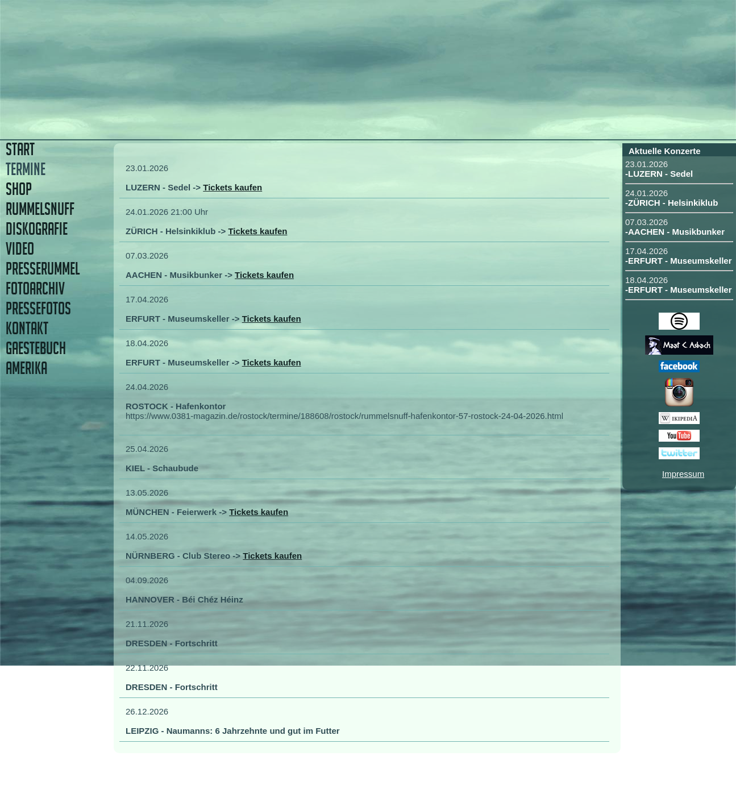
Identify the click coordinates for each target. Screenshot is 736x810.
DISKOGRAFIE (37, 228)
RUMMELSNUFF (40, 209)
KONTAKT (27, 328)
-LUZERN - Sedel (659, 173)
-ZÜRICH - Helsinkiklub (671, 202)
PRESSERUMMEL (43, 268)
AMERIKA (26, 368)
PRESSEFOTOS (38, 308)
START (20, 149)
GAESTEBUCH (36, 348)
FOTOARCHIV (35, 288)
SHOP (19, 189)
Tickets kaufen (232, 187)
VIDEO (20, 248)
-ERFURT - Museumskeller (678, 260)
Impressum (683, 474)
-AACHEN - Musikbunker (675, 231)
